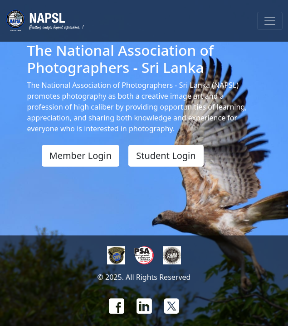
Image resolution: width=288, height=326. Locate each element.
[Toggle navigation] (270, 21)
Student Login (165, 155)
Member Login (80, 155)
